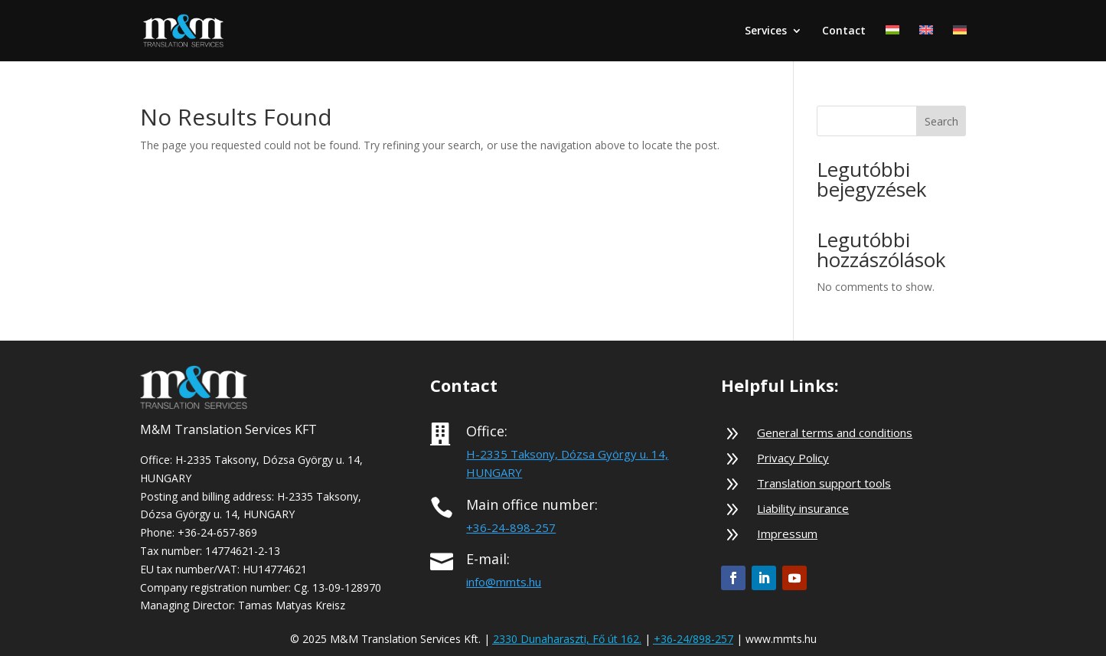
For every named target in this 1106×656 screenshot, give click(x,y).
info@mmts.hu (503, 581)
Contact (844, 31)
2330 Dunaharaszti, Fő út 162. (567, 639)
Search (941, 121)
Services (766, 31)
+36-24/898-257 (693, 639)
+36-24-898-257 (511, 527)
